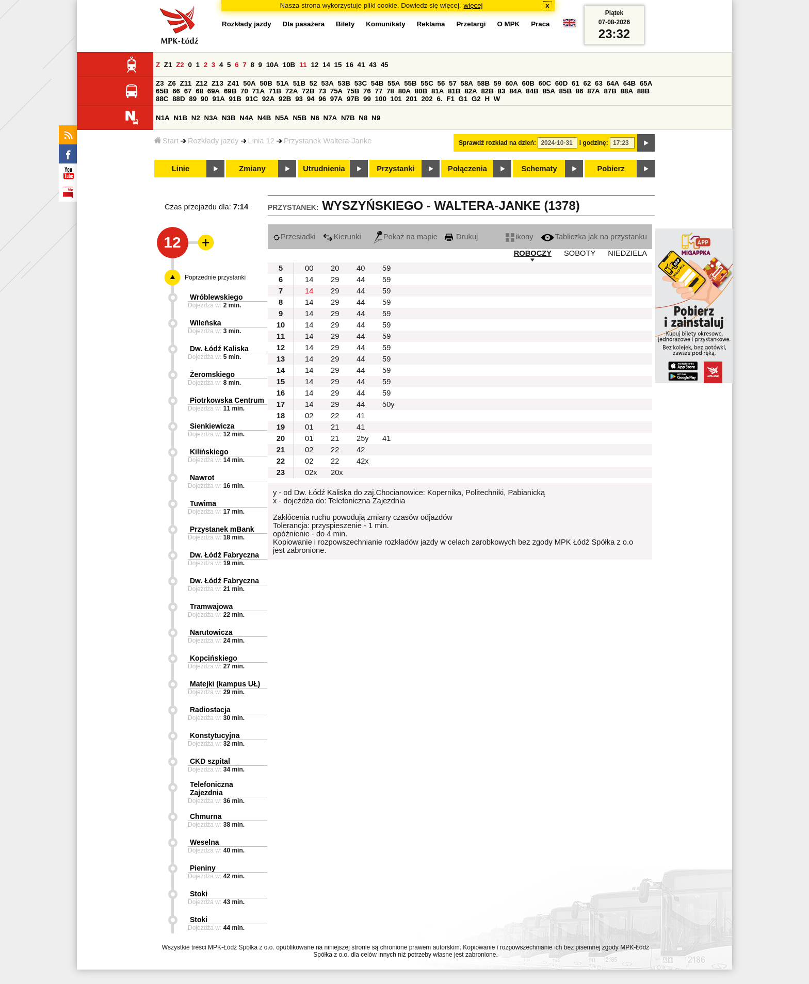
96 (322, 99)
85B (565, 91)
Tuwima (203, 503)
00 (309, 268)
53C (360, 83)
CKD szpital (210, 761)
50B (266, 83)
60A (511, 83)
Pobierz (611, 169)
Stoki (198, 894)
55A (393, 83)
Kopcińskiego (213, 658)
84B (532, 91)
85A (548, 91)
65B (162, 91)
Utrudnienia (324, 169)
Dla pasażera (304, 24)
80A (404, 91)
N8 (363, 118)
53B (344, 83)
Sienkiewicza (212, 426)
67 (188, 91)
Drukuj (461, 237)
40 (361, 268)
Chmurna (205, 816)
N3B (229, 118)
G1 (463, 99)
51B (299, 83)
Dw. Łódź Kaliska (219, 349)
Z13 (217, 83)
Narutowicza (211, 632)
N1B (180, 118)
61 (575, 83)
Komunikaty (385, 24)
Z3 (160, 83)
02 (309, 416)
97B (353, 99)
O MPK (508, 24)
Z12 (201, 83)
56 (441, 83)
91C (252, 99)
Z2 (180, 65)
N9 (375, 118)
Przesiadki (294, 237)
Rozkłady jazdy (213, 141)
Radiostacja (210, 710)
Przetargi (471, 24)
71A (258, 91)
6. (439, 99)
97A (336, 99)
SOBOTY (579, 253)
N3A (211, 118)
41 (361, 65)
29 (335, 279)
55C (426, 83)
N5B (299, 118)
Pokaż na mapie (406, 237)
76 (367, 91)
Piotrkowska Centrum (227, 400)
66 (176, 91)
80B (421, 91)
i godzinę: (593, 142)
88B (643, 91)
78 (390, 91)
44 (361, 279)
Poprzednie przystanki (215, 277)
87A (593, 91)
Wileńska (205, 323)
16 (349, 65)
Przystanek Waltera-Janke (328, 141)
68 (199, 91)
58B (483, 83)
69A (213, 91)
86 (580, 91)
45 (385, 65)
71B (275, 91)
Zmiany (252, 169)
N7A (330, 118)
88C (162, 99)
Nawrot (202, 477)
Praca (540, 24)
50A (249, 83)
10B (289, 65)
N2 (195, 118)
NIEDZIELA (627, 253)
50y (388, 404)
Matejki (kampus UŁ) (225, 684)
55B (410, 83)
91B (235, 99)
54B (377, 83)
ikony (519, 237)
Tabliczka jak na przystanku (594, 237)
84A (515, 91)
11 (303, 65)
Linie (180, 169)
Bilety (345, 24)
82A (470, 91)
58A (467, 83)
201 (411, 99)
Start (166, 141)
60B (528, 83)
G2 (476, 99)
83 (502, 91)
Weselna (204, 842)
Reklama (431, 24)
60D (561, 83)
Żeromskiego (212, 374)
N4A (246, 118)
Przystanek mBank (222, 529)
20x (337, 472)
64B (629, 83)
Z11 (186, 83)
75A (336, 91)
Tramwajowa (211, 606)
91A (218, 99)
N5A (282, 118)
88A (627, 91)
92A (268, 99)
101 (396, 99)
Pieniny (203, 868)
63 (599, 83)
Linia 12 (261, 141)
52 (313, 83)
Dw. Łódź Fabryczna (224, 555)
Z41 (233, 83)
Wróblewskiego (216, 297)
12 (314, 65)
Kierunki (342, 237)
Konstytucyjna (214, 735)
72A (291, 91)
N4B (264, 118)
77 (379, 91)
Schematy (539, 169)
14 (326, 65)
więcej (473, 5)
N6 (315, 118)
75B (353, 91)
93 (299, 99)
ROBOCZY (533, 253)
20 (335, 268)
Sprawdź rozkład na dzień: (497, 142)
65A (646, 83)
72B (308, 91)
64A (613, 83)
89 (193, 99)
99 (367, 99)
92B (285, 99)
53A (327, 83)
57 (453, 83)
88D (178, 99)
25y (363, 438)
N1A (163, 118)
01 (309, 427)
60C (545, 83)
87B (610, 91)
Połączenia (467, 169)
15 (338, 65)
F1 (450, 99)
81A (437, 91)
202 (426, 99)
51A (283, 83)
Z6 (172, 83)
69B (230, 91)
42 (361, 450)
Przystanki (395, 169)
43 (373, 65)
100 (380, 99)
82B (487, 91)
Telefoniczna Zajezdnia (211, 788)
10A (272, 65)
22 (335, 416)
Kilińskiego (209, 452)
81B (454, 91)
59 (497, 83)
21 (335, 427)
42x (363, 461)
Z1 (168, 65)
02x (311, 472)
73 (322, 91)
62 (587, 83)
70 (244, 91)
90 (204, 99)
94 (311, 99)
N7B (348, 118)
